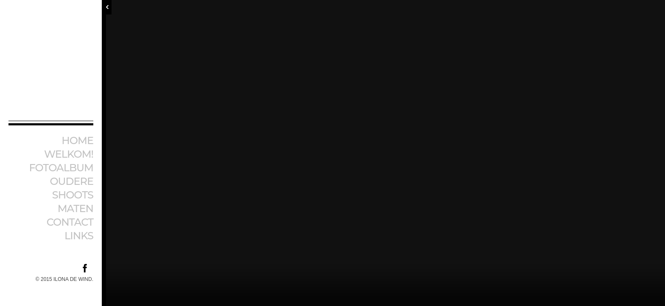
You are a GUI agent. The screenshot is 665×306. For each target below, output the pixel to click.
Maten (75, 208)
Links (78, 236)
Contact (70, 222)
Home (77, 140)
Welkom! (68, 154)
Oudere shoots (71, 188)
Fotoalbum (61, 168)
